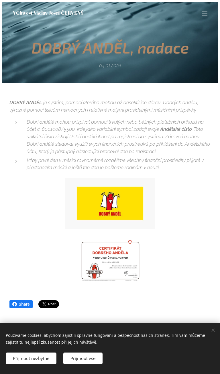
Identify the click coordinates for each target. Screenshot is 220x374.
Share (21, 304)
